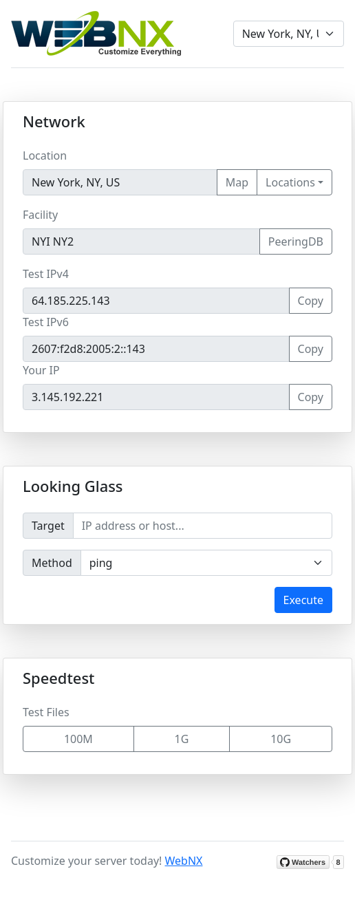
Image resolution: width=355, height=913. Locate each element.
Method (52, 562)
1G (182, 738)
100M (78, 738)
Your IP (41, 370)
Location (45, 155)
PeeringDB (295, 241)
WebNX (184, 860)
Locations (290, 182)
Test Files (46, 712)
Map (237, 182)
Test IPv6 (46, 322)
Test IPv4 (46, 273)
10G (280, 738)
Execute (303, 600)
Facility (40, 214)
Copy (310, 300)
